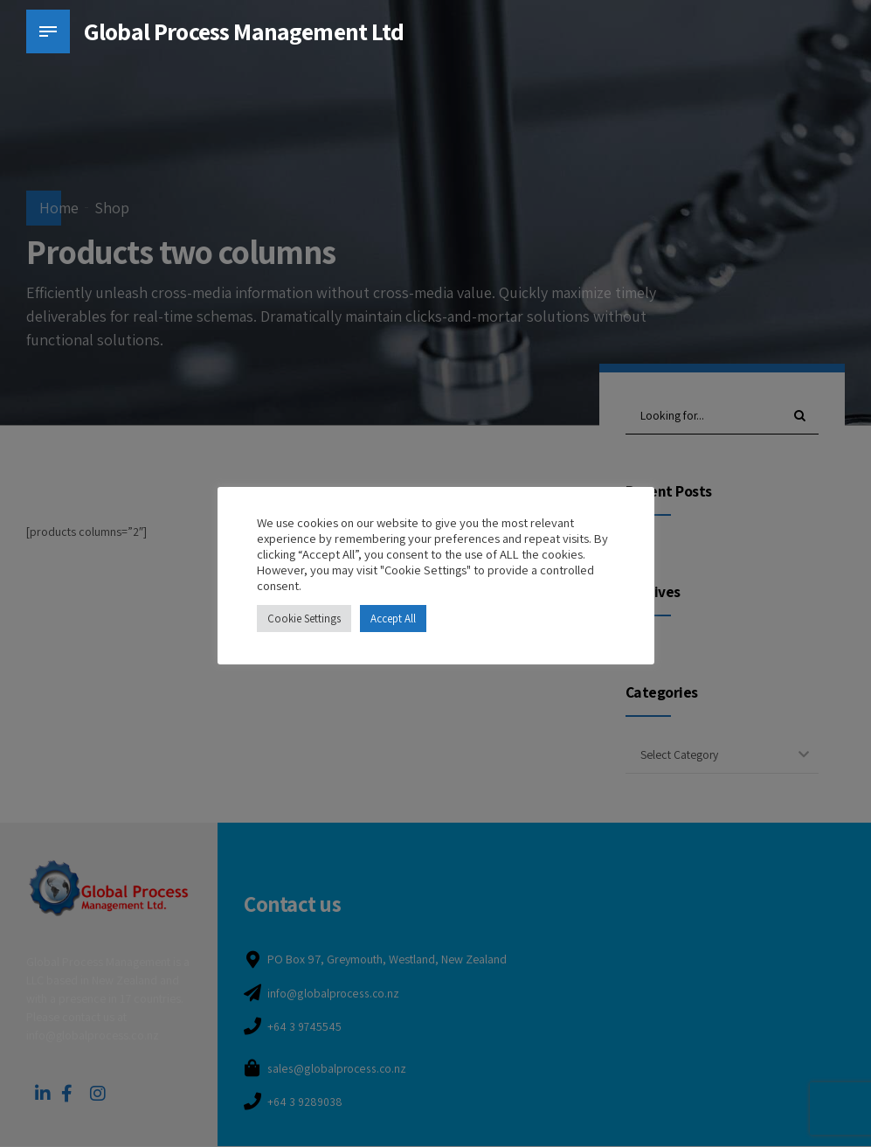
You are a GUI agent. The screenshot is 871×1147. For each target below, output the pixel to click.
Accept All (393, 618)
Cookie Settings (304, 618)
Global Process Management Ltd (244, 31)
